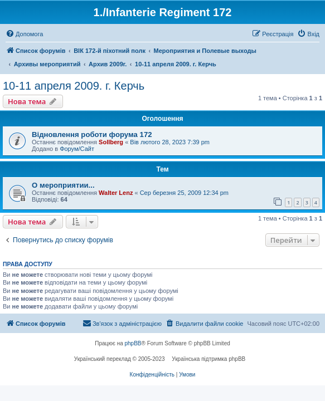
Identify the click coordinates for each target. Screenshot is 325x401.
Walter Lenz (116, 192)
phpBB (133, 343)
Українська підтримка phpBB (208, 359)
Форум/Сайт (77, 148)
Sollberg (111, 142)
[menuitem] (24, 34)
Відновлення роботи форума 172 (92, 134)
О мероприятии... (63, 185)
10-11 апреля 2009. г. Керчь (73, 86)
